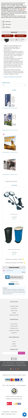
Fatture (14, 343)
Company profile (14, 306)
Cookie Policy (14, 411)
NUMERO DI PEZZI (6, 82)
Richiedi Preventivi (13, 315)
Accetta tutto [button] (20, 35)
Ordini (14, 341)
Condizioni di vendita (14, 330)
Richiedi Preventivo (21, 365)
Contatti (14, 312)
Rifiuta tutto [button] (8, 35)
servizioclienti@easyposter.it (9, 365)
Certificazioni (14, 308)
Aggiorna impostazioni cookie (8, 414)
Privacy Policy (14, 323)
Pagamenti (14, 332)
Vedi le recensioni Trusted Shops (14, 396)
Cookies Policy (14, 326)
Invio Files (14, 346)
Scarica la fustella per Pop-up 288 (12, 76)
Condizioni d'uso (14, 328)
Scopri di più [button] (14, 32)
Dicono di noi (14, 310)
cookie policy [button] (22, 8)
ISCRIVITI (21, 353)
